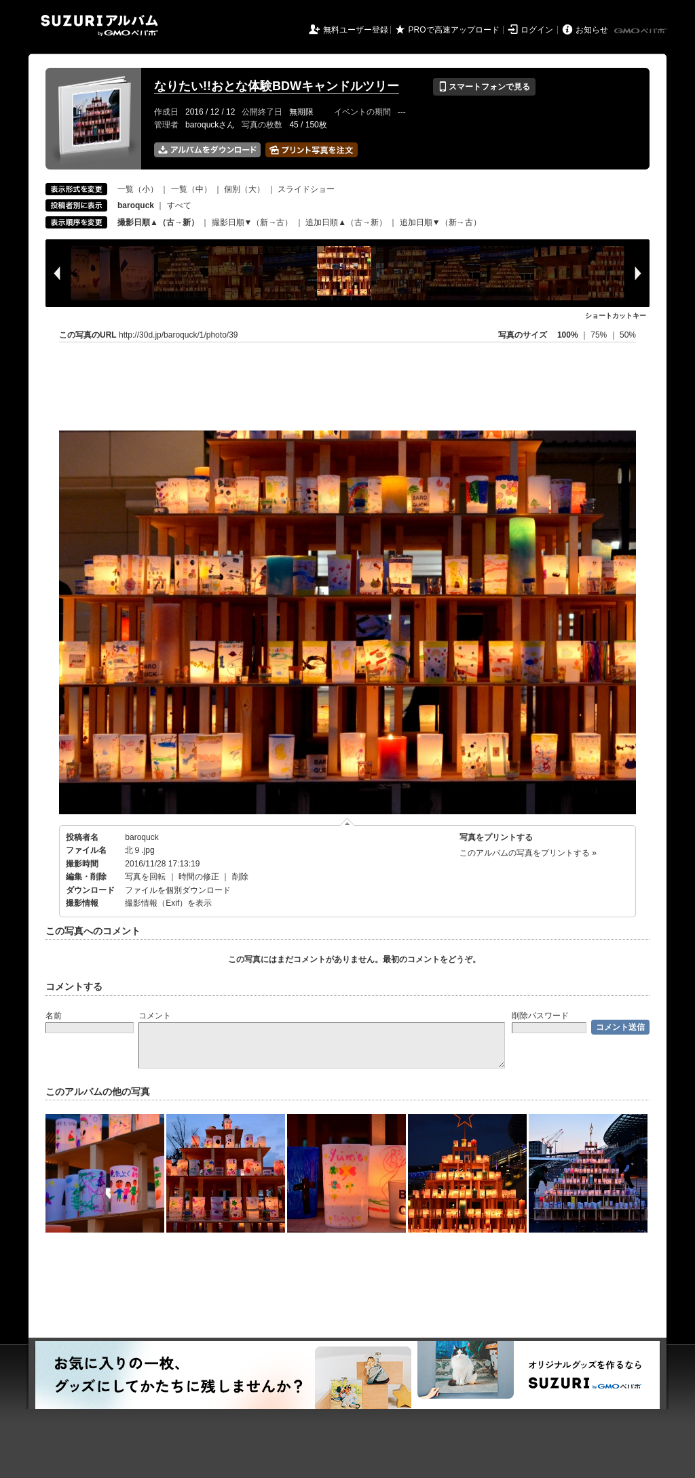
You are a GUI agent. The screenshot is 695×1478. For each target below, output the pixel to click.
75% (599, 335)
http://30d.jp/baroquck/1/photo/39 (178, 335)
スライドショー (306, 189)
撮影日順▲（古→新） (158, 222)
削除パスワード (540, 1015)
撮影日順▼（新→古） (252, 222)
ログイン (537, 30)
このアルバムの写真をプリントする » (528, 853)
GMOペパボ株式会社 (641, 31)
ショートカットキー (615, 315)
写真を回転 (145, 876)
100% (567, 335)
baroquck (141, 837)
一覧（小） (137, 189)
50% (628, 335)
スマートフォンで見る (484, 87)
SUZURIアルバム (99, 25)
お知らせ (592, 30)
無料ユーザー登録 (355, 30)
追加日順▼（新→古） (440, 222)
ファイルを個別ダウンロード (178, 890)
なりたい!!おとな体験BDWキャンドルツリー (276, 86)
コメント (154, 1015)
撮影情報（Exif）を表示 (168, 903)
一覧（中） (191, 189)
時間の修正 (199, 876)
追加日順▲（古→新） (346, 222)
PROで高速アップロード (454, 30)
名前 (53, 1015)
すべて (179, 205)
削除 (240, 876)
